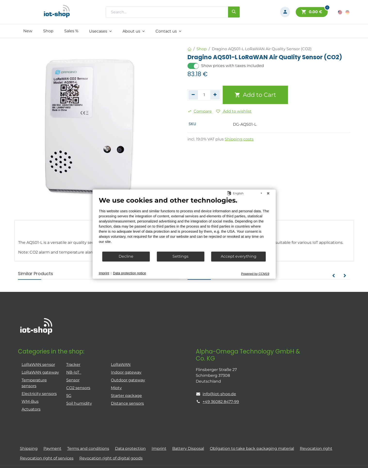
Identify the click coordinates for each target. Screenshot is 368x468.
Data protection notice (129, 273)
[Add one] (215, 94)
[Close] (268, 193)
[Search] (234, 12)
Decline (126, 256)
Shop (201, 49)
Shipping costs (239, 139)
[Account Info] (285, 12)
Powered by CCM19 (255, 273)
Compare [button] (200, 111)
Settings (180, 256)
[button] (333, 276)
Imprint (104, 273)
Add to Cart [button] (255, 94)
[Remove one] (193, 94)
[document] (184, 223)
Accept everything (238, 256)
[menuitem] (28, 31)
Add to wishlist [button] (234, 111)
